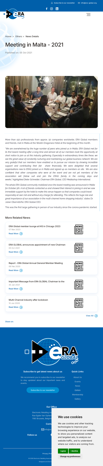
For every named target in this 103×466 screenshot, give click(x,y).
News (77, 386)
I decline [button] (74, 451)
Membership (77, 394)
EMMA (78, 390)
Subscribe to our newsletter (64, 3)
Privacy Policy (48, 454)
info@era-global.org (89, 3)
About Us (77, 377)
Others (18, 36)
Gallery (78, 399)
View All (92, 315)
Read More (16, 233)
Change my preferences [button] (70, 456)
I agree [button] (63, 451)
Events (78, 381)
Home (8, 36)
